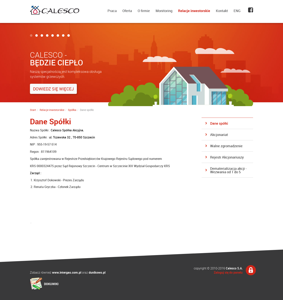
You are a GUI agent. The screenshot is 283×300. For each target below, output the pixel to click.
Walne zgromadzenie (226, 146)
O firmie (144, 10)
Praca (112, 10)
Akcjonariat (219, 134)
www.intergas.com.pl (66, 272)
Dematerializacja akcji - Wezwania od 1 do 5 (228, 170)
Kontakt (222, 10)
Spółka (72, 110)
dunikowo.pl (97, 272)
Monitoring (164, 10)
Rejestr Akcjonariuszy (227, 157)
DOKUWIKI (51, 284)
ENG (237, 10)
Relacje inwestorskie (194, 10)
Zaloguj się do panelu (228, 272)
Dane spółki (219, 123)
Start (33, 110)
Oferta (127, 10)
